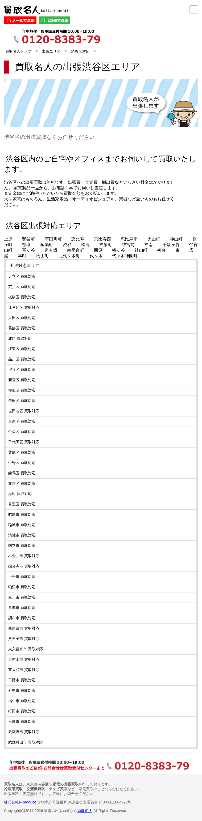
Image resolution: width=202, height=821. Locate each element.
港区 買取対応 (20, 494)
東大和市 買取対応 (23, 670)
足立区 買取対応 (21, 276)
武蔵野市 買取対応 (23, 732)
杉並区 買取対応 (21, 390)
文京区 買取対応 (21, 483)
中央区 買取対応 (21, 431)
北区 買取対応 (20, 338)
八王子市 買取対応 (23, 639)
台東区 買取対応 (21, 421)
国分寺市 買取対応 (23, 566)
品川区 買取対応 (21, 359)
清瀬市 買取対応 (21, 535)
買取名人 (84, 811)
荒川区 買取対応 (21, 287)
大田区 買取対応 (21, 318)
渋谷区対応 (80, 51)
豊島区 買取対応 (21, 452)
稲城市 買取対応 (21, 525)
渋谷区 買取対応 (21, 369)
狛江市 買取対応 (21, 587)
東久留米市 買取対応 (25, 649)
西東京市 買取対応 (23, 628)
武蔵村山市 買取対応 (25, 742)
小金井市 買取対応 (23, 556)
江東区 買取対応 (21, 349)
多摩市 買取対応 (21, 607)
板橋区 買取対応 (21, 297)
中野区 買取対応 (21, 463)
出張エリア (51, 51)
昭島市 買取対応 (21, 514)
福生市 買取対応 (21, 701)
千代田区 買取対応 (23, 442)
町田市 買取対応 (21, 711)
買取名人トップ (18, 51)
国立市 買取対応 (21, 545)
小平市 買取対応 (21, 576)
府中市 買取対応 (21, 690)
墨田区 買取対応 (21, 400)
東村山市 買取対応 (23, 659)
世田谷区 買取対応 (23, 411)
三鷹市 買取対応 (21, 721)
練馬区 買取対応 (21, 473)
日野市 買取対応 (21, 680)
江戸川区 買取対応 (23, 307)
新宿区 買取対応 (21, 380)
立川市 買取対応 (21, 597)
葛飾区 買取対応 (21, 328)
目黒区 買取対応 (21, 504)
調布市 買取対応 (21, 618)
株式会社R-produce (20, 802)
